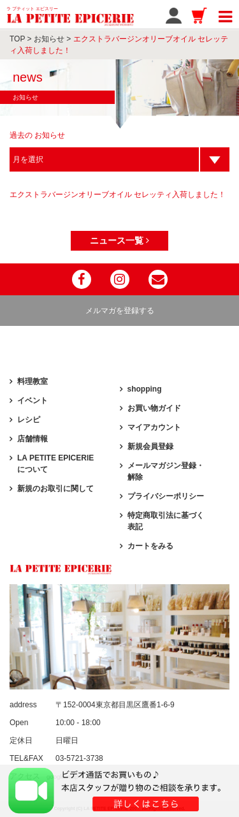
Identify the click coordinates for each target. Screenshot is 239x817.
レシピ (28, 419)
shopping (144, 389)
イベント (32, 400)
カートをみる (150, 545)
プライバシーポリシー (165, 496)
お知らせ (49, 38)
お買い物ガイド (154, 408)
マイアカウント (154, 427)
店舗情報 (32, 438)
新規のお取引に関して (55, 488)
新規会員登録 (150, 446)
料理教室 (32, 381)
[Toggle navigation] (225, 15)
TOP (17, 38)
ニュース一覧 (119, 240)
